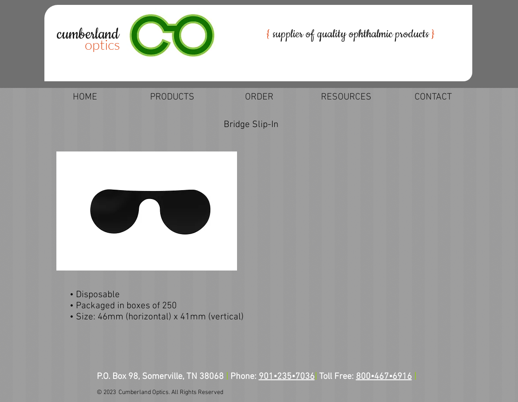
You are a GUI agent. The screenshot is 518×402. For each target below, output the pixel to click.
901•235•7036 (287, 376)
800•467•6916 (384, 376)
